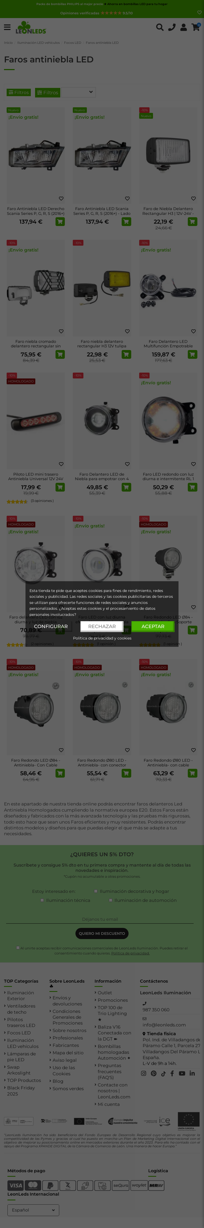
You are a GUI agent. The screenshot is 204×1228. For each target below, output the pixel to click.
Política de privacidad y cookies (102, 638)
